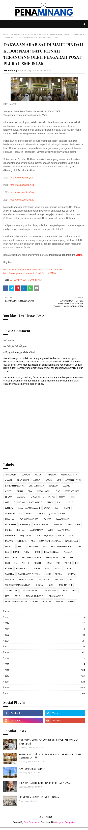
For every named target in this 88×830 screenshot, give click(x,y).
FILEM (72, 496)
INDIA (47, 507)
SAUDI (47, 574)
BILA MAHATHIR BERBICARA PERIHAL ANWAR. (45, 783)
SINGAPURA (43, 579)
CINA (30, 491)
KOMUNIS (59, 524)
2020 (45, 646)
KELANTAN (10, 518)
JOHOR (52, 513)
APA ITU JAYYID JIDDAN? (33, 768)
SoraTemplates (31, 822)
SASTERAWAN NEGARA (29, 574)
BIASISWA (53, 485)
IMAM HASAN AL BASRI (29, 507)
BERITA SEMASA (36, 485)
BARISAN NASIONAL (14, 485)
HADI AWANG (35, 502)
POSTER (37, 563)
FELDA (62, 496)
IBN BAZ (9, 507)
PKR (71, 557)
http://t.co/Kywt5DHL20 (22, 199)
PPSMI (49, 563)
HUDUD (69, 502)
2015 (45, 675)
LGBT (50, 529)
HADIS (50, 502)
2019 (45, 652)
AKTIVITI (39, 474)
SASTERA (9, 574)
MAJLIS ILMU (26, 535)
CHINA (20, 491)
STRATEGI (58, 579)
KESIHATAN (10, 524)
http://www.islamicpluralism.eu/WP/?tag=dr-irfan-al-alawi (32, 269)
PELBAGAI (68, 552)
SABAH (37, 568)
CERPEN (8, 491)
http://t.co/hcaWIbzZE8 (22, 185)
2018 (45, 658)
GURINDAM (19, 502)
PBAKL (16, 552)
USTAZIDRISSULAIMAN (16, 601)
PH (64, 557)
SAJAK (58, 568)
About (49, 816)
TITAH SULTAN (49, 590)
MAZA (61, 535)
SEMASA (72, 574)
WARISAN (46, 601)
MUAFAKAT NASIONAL (50, 541)
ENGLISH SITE (37, 496)
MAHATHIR (10, 535)
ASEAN (49, 480)
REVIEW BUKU (22, 568)
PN (15, 563)
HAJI (59, 502)
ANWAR (8, 480)
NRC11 (21, 546)
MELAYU (9, 541)
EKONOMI (21, 496)
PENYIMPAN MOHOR (31, 557)
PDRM (37, 552)
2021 (45, 640)
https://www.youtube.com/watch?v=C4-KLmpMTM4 (30, 273)
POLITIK (25, 563)
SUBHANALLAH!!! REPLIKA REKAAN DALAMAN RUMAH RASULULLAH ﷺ (50, 756)
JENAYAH (41, 513)
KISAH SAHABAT (41, 524)
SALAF (68, 568)
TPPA (74, 590)
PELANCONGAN (51, 552)
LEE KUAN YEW (36, 529)
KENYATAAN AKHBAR (29, 518)
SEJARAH (15, 34)
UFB (7, 596)
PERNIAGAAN (52, 557)
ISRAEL (29, 513)
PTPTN (8, 568)
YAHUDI (59, 601)
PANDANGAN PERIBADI (62, 546)
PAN (45, 546)
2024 (45, 623)
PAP (79, 546)
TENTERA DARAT (29, 590)
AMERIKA (52, 474)
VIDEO (35, 601)
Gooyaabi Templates (65, 822)
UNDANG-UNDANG (34, 596)
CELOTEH (67, 485)
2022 (45, 634)
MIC (33, 541)
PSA (77, 563)
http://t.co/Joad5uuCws (22, 192)
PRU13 (68, 563)
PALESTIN (33, 546)
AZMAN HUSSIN (73, 480)
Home (6, 34)
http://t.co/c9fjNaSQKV (22, 177)
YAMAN (71, 601)
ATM (58, 480)
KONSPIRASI (74, 524)
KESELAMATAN (62, 518)
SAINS (48, 568)
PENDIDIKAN (11, 557)
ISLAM (31, 279)
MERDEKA (21, 541)
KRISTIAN (20, 529)
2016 (45, 669)
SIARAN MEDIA (26, 579)
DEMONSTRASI (72, 491)
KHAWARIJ (25, 524)
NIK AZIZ (9, 546)
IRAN (56, 507)
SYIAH (51, 585)
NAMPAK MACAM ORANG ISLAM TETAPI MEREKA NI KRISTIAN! (48, 742)
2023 (45, 628)
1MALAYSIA (10, 474)
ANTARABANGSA (18, 279)
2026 (45, 611)
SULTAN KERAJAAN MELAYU (18, 585)
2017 (45, 664)
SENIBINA (9, 579)
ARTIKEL (37, 480)
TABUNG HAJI (65, 585)
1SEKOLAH (26, 474)
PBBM (27, 552)
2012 (45, 693)
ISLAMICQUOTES (13, 513)
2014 (45, 681)
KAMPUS (64, 513)
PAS (7, 552)
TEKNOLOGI (11, 590)
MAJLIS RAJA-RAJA (45, 535)
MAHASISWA (63, 529)
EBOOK (8, 496)
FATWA (51, 496)
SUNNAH (40, 585)
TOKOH (63, 590)
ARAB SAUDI (23, 480)
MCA (71, 535)
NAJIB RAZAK (71, 541)
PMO (7, 563)
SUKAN (70, 579)
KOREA (8, 529)
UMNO (17, 596)
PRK (58, 563)
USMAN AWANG (55, 596)
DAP (58, 491)
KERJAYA (47, 518)
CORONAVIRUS (44, 491)
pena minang (10, 70)
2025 (45, 617)
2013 (45, 687)
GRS (7, 502)
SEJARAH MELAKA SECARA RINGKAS (39, 797)
